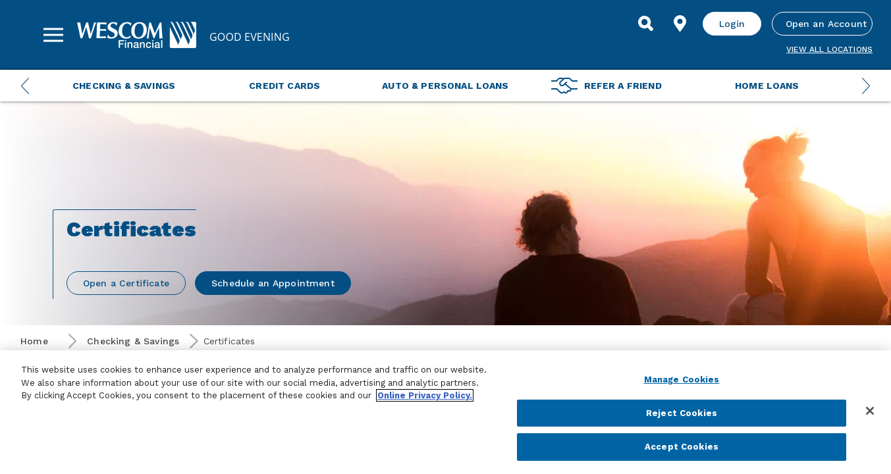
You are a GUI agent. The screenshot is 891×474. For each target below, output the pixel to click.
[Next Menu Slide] (866, 85)
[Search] (646, 24)
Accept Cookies (681, 447)
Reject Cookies (681, 413)
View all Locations (829, 49)
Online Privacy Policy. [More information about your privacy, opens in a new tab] (424, 395)
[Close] (869, 410)
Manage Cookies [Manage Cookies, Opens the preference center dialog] (682, 379)
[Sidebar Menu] (53, 35)
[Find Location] (680, 24)
